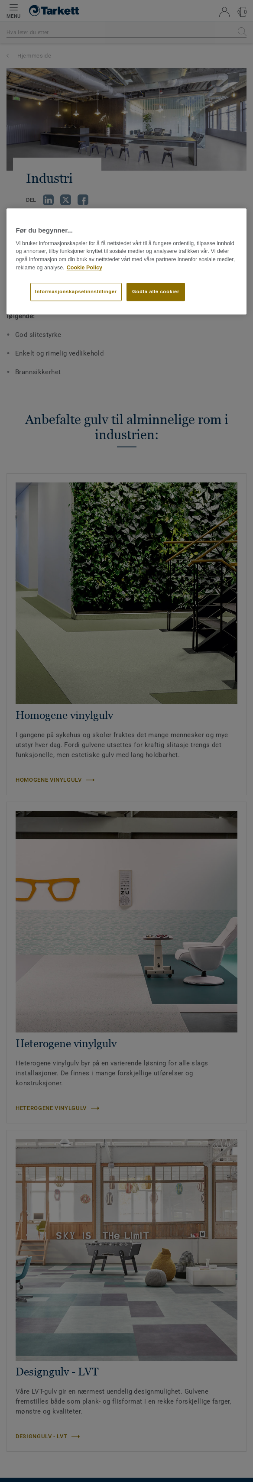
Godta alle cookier (155, 291)
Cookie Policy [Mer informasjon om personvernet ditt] (84, 268)
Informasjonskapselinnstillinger (76, 291)
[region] (126, 261)
